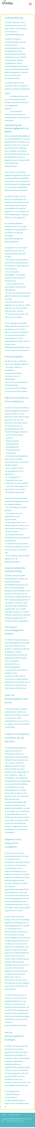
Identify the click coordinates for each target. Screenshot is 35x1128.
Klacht (18, 1115)
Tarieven (4, 1115)
